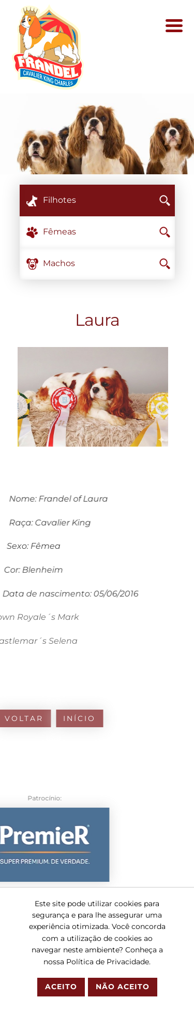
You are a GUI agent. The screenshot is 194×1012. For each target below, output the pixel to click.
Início (58, 718)
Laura (97, 320)
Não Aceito (123, 986)
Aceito (61, 986)
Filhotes (106, 200)
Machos (106, 263)
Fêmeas (106, 232)
